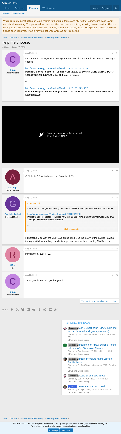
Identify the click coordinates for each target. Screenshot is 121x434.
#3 (117, 197)
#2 (117, 171)
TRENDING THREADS (76, 322)
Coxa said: (32, 203)
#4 (117, 248)
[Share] (112, 53)
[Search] (116, 8)
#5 (117, 275)
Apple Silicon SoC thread (86, 375)
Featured (19, 8)
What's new (48, 8)
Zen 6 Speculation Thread (86, 386)
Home (7, 8)
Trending (6, 13)
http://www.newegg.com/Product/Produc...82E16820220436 (56, 68)
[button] (57, 8)
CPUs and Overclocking (79, 340)
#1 (117, 53)
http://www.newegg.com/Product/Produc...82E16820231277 (56, 88)
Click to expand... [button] (72, 229)
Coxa (6, 47)
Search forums (18, 13)
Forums (33, 8)
